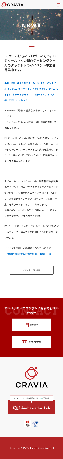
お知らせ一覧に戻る (31, 270)
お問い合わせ (31, 341)
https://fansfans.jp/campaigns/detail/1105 (29, 254)
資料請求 (31, 325)
